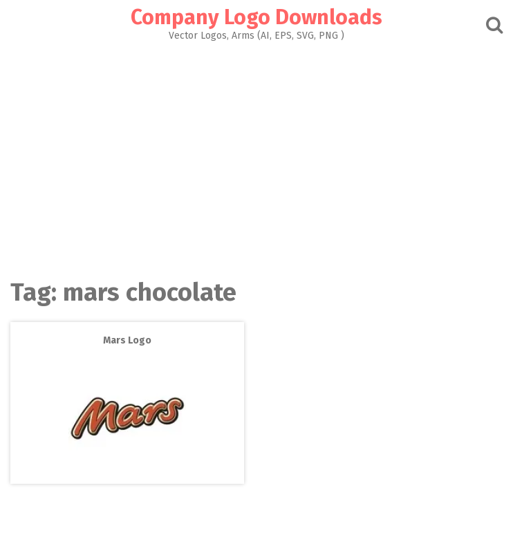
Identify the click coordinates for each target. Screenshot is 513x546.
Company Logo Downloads (256, 17)
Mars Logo (127, 340)
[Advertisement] (256, 156)
